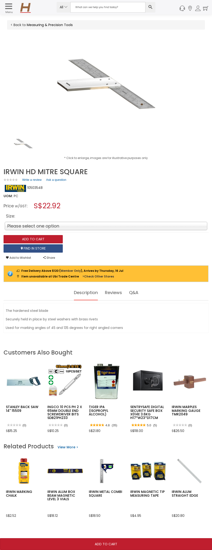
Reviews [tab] (114, 292)
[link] (11, 180)
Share (49, 258)
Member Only (71, 271)
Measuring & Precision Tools (50, 25)
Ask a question (56, 180)
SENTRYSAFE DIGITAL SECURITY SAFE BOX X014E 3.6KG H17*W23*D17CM (147, 412)
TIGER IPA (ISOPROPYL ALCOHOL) (98, 411)
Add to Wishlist (18, 258)
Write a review (32, 180)
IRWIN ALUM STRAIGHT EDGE (185, 493)
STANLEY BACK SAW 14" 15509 (22, 409)
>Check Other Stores (98, 276)
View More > (68, 447)
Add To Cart (106, 544)
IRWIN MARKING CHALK (19, 493)
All (64, 7)
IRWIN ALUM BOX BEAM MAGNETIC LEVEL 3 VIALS (61, 495)
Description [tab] (84, 292)
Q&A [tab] (136, 292)
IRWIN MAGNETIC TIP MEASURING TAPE (147, 493)
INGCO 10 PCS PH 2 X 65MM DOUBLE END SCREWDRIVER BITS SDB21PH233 (64, 412)
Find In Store (33, 248)
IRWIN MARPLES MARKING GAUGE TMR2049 (186, 411)
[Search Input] (108, 7)
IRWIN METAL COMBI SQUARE (105, 493)
